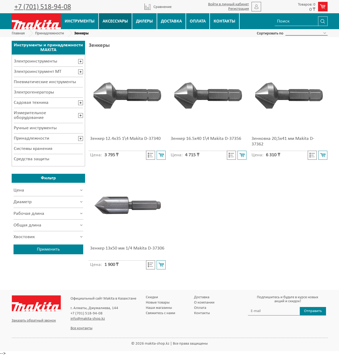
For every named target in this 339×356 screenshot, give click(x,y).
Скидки (152, 297)
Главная (18, 33)
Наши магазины (159, 308)
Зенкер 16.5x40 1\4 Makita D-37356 (206, 138)
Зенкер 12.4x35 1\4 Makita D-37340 (125, 138)
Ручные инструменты (35, 128)
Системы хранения (33, 148)
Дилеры (144, 21)
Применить (48, 249)
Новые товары (158, 303)
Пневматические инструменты (45, 81)
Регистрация (238, 9)
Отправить (313, 311)
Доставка (171, 21)
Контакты (224, 21)
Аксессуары (115, 21)
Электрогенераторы (34, 92)
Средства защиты (31, 159)
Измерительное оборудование (30, 115)
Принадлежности (49, 33)
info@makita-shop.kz (88, 319)
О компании (204, 303)
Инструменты (80, 21)
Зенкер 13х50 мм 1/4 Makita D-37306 (127, 248)
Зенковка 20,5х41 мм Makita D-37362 (283, 141)
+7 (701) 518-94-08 (42, 7)
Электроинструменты (35, 61)
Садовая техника (31, 102)
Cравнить (150, 155)
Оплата (198, 21)
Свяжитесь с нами (160, 313)
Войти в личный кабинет (228, 4)
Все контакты (82, 328)
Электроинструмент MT (37, 71)
